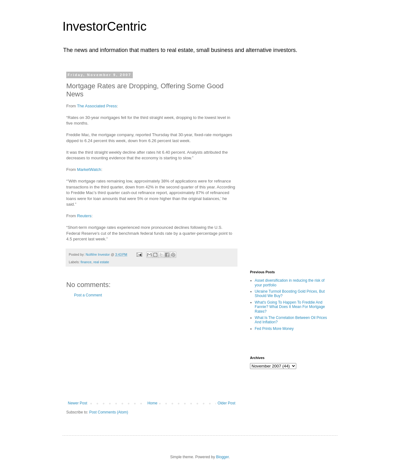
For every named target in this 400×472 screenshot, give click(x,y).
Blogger (222, 457)
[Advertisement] (151, 349)
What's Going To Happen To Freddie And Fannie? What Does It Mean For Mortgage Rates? (290, 307)
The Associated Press (97, 106)
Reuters (84, 215)
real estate (101, 262)
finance (86, 262)
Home (153, 403)
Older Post (226, 403)
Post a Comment (88, 295)
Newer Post (77, 403)
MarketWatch (89, 169)
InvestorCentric (104, 26)
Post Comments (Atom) (108, 412)
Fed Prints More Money (274, 328)
